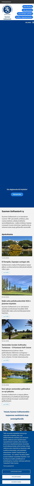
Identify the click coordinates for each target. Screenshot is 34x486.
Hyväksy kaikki (16, 482)
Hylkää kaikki (16, 476)
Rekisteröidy (17, 194)
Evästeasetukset (6, 1)
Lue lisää (6, 272)
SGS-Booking (27, 6)
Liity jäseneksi (27, 10)
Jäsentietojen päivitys (25, 13)
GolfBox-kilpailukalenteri (24, 17)
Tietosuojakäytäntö (8, 466)
